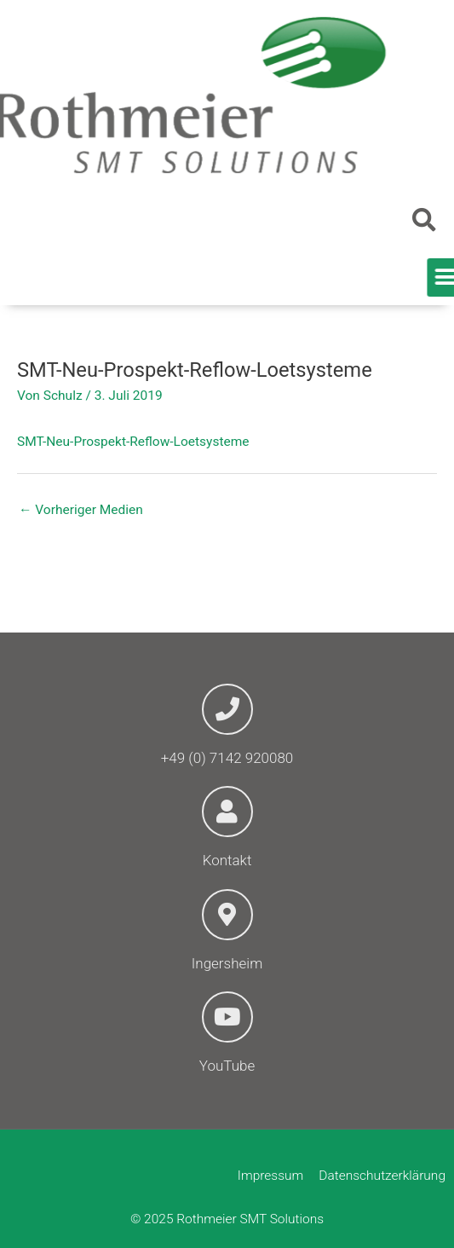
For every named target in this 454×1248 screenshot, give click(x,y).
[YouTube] (227, 1017)
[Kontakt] (227, 811)
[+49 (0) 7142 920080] (227, 709)
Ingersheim (227, 963)
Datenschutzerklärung (382, 1175)
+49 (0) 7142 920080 (227, 757)
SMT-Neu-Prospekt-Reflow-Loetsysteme (133, 441)
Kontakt (227, 860)
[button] (424, 220)
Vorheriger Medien (81, 509)
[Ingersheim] (227, 914)
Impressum (271, 1175)
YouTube (227, 1065)
